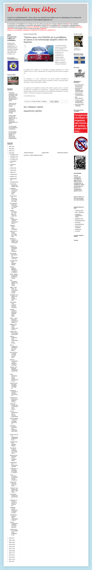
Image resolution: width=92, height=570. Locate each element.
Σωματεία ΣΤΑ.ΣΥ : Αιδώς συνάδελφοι (13, 227)
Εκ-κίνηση (77, 231)
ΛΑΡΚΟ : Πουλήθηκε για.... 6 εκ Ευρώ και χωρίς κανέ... (14, 213)
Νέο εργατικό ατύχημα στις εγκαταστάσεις (14, 496)
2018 (10, 546)
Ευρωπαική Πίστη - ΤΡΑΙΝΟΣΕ (79, 105)
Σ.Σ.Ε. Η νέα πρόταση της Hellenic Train (14, 185)
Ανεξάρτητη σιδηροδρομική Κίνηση (78, 216)
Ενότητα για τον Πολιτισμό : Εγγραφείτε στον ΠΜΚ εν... (14, 386)
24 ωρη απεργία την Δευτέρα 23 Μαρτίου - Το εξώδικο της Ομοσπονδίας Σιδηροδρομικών (13, 135)
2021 (10, 540)
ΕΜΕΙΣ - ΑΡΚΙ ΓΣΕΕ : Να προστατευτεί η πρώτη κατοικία (14, 290)
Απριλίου (12, 174)
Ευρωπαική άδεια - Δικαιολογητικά (79, 85)
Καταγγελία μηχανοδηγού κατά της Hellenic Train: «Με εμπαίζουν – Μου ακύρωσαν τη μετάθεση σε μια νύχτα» (13, 96)
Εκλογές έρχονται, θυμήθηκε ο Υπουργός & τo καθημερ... (14, 269)
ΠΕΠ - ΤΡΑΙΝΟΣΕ (79, 212)
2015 (10, 553)
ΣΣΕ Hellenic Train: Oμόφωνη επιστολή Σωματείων (13, 305)
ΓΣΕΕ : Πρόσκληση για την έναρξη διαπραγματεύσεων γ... (14, 378)
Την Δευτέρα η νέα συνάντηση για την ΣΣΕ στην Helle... (13, 198)
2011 (10, 561)
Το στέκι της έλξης (31, 9)
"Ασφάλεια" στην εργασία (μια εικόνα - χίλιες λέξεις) (14, 490)
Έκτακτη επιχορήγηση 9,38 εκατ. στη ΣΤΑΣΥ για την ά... (14, 525)
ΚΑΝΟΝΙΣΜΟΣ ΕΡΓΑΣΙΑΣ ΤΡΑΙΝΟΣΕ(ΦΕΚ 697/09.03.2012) (79, 90)
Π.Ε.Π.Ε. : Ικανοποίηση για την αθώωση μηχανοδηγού (14, 414)
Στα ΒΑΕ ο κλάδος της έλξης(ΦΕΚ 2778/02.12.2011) (79, 101)
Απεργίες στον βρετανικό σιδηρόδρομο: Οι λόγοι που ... (14, 369)
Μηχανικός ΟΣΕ (79, 218)
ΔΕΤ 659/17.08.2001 (79, 97)
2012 (10, 559)
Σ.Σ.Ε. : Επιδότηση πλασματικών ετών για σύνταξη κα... (14, 477)
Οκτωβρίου (13, 159)
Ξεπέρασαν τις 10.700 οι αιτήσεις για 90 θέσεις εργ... (13, 503)
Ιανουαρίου (13, 182)
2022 (10, 538)
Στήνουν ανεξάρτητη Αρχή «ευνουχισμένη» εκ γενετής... (14, 340)
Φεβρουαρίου (13, 178)
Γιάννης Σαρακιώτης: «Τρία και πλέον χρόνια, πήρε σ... (14, 220)
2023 (10, 153)
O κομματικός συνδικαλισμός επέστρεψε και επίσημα (12, 110)
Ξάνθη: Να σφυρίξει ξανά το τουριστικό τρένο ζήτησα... (14, 406)
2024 (10, 150)
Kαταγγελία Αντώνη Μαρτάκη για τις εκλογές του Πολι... (13, 510)
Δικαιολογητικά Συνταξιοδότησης (79, 94)
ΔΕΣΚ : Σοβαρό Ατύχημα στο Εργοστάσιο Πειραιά (14, 276)
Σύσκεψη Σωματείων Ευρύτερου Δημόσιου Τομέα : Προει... (13, 313)
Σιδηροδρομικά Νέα (80, 220)
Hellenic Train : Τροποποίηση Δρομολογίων (14, 333)
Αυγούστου (13, 164)
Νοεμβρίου (13, 157)
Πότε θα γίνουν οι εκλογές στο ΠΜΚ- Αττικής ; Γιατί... (13, 355)
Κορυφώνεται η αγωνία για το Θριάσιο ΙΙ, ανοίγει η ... (14, 399)
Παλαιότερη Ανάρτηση (62, 152)
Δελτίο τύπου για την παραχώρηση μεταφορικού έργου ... (14, 437)
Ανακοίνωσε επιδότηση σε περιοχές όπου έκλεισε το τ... (14, 393)
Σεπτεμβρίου (13, 161)
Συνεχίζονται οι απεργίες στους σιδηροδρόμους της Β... (14, 517)
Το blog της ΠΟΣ (79, 210)
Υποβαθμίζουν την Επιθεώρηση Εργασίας (14, 464)
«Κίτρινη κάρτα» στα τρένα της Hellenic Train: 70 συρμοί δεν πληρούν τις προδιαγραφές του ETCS (13, 119)
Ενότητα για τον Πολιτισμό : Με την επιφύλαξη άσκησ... (14, 458)
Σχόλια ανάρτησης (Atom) (36, 155)
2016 (10, 550)
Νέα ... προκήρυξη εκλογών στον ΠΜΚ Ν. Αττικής (14, 283)
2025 (10, 148)
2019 (10, 544)
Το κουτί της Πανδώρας (78, 226)
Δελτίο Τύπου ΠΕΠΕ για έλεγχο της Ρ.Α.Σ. (13, 484)
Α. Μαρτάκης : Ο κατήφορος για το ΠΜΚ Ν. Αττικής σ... (14, 470)
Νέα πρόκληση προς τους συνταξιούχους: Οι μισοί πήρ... (14, 206)
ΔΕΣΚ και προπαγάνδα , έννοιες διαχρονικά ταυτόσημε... (14, 362)
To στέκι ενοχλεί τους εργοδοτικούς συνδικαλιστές (13, 128)
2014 (10, 555)
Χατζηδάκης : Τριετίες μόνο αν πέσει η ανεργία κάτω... (14, 191)
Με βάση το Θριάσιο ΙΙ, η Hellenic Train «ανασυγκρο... (14, 241)
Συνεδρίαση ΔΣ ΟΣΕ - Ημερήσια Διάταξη (13, 262)
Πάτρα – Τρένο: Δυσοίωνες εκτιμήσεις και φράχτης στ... (14, 320)
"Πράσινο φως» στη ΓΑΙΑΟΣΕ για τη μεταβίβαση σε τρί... (14, 532)
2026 (10, 146)
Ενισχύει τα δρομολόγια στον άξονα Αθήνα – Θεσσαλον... (13, 248)
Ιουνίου (12, 170)
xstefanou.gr (78, 229)
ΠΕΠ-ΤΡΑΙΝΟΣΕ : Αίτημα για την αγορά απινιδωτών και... (14, 421)
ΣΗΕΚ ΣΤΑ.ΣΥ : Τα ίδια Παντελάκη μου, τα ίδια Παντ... (14, 234)
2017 (10, 548)
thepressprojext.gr (79, 224)
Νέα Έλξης (77, 222)
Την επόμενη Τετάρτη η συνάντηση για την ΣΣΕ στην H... (13, 450)
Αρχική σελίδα (45, 152)
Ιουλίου (12, 168)
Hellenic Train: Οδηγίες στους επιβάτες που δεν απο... (14, 327)
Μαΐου (12, 172)
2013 (10, 557)
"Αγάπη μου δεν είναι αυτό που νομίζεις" (12, 105)
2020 (10, 542)
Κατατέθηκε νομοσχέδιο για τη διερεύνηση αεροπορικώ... (14, 429)
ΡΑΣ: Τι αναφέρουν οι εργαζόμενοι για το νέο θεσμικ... (14, 347)
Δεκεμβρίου (13, 154)
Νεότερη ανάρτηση (28, 152)
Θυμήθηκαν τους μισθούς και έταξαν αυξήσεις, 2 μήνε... (14, 297)
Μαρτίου (12, 176)
